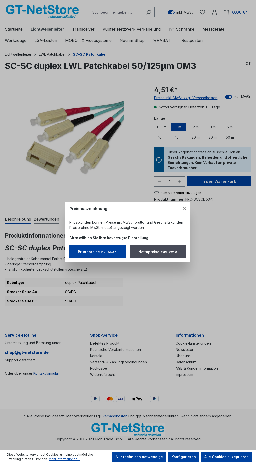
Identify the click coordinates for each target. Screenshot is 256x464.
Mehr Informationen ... (64, 459)
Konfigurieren (184, 457)
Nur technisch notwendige (139, 457)
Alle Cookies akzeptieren (226, 457)
